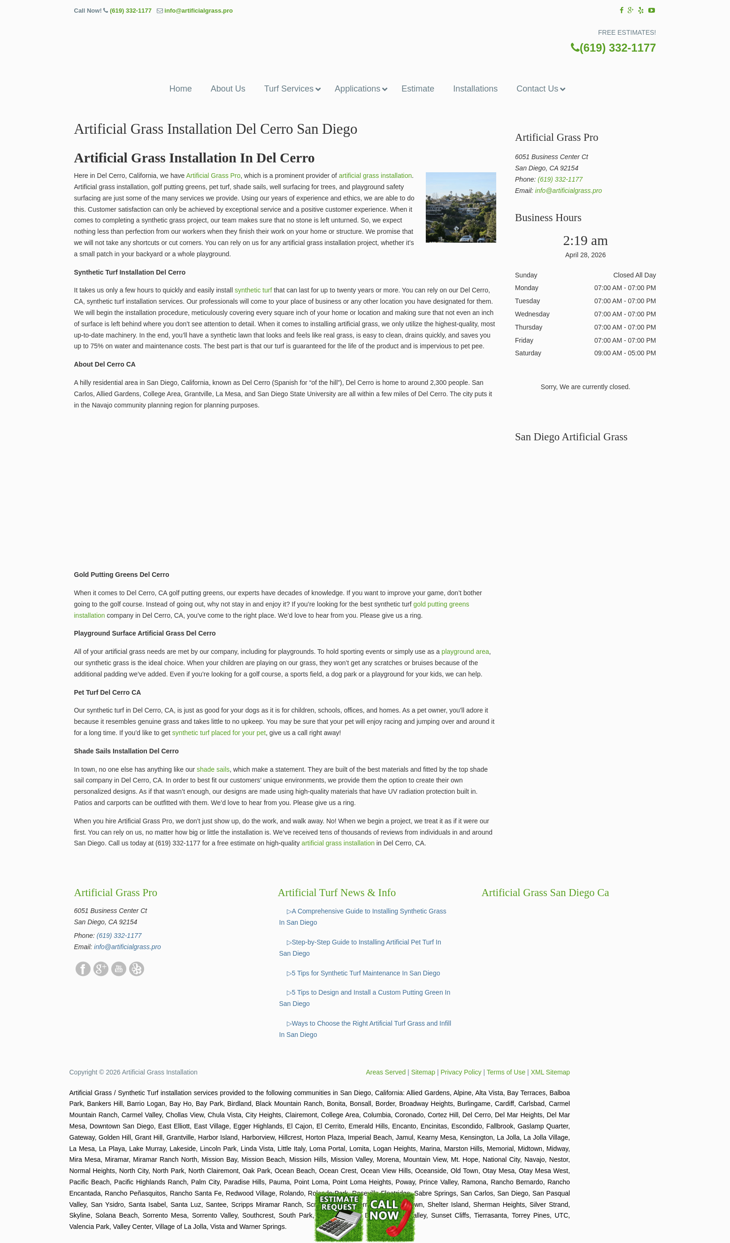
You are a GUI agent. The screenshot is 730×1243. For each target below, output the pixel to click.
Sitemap (423, 1072)
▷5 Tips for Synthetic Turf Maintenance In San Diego (363, 973)
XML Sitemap (550, 1072)
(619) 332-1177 (131, 10)
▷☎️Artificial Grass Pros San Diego (365, 39)
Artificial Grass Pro (213, 175)
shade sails (213, 769)
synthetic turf (253, 290)
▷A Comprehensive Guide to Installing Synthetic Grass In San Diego (362, 916)
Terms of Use (506, 1072)
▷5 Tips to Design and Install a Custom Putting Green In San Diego (365, 998)
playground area (465, 651)
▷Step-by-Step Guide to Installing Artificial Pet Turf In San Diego (360, 947)
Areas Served (386, 1072)
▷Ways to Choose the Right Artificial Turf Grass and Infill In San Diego (365, 1029)
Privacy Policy (460, 1072)
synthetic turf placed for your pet (219, 733)
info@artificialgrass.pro (198, 10)
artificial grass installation (375, 175)
